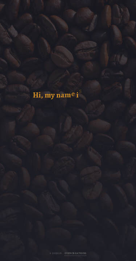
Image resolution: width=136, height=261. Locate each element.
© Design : (68, 253)
